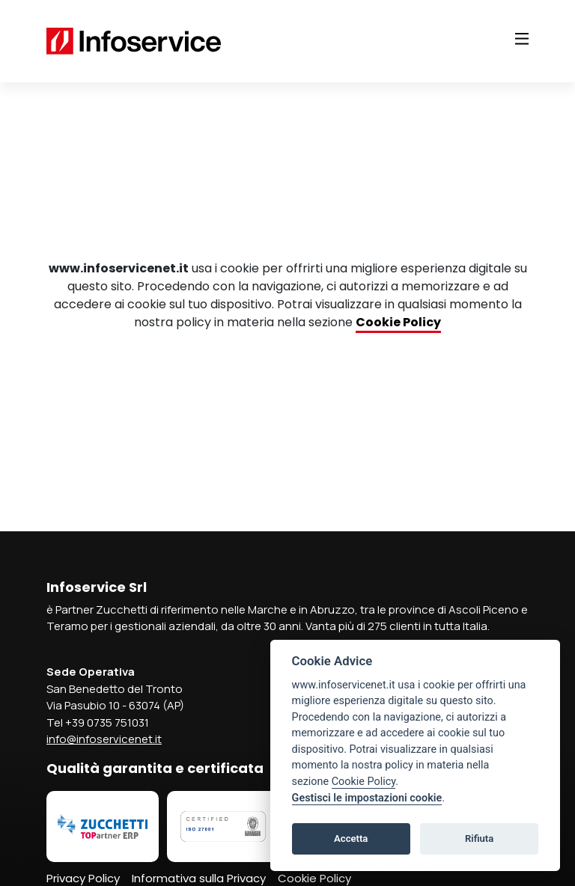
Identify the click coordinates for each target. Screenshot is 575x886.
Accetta (351, 838)
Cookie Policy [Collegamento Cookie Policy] (398, 322)
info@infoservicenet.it (104, 739)
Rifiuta (479, 838)
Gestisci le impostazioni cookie (367, 798)
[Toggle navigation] (522, 39)
